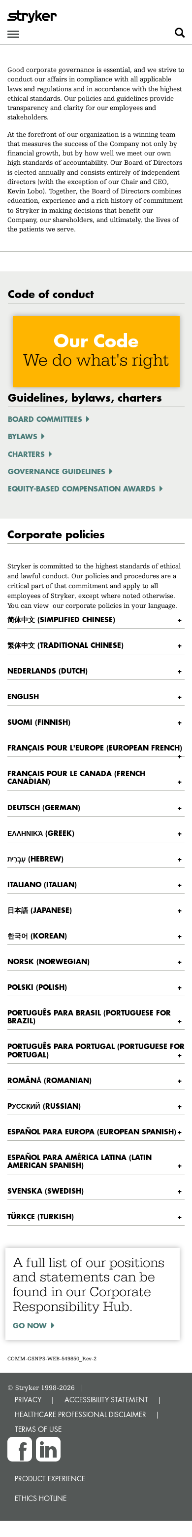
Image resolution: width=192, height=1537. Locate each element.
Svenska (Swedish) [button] (45, 1191)
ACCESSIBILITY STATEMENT (106, 1399)
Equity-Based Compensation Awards (82, 488)
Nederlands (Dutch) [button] (47, 670)
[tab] (96, 619)
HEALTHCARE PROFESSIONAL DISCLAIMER (80, 1414)
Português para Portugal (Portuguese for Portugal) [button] (96, 1050)
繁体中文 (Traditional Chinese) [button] (65, 645)
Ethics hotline (40, 1498)
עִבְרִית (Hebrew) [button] (35, 858)
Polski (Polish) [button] (37, 987)
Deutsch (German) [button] (43, 807)
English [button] (23, 696)
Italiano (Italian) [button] (42, 884)
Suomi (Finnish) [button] (38, 722)
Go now (30, 1325)
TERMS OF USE (38, 1429)
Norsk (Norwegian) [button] (48, 961)
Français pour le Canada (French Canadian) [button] (76, 777)
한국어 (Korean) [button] (37, 935)
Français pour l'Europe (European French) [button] (94, 747)
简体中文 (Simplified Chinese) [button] (61, 619)
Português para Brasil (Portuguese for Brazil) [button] (89, 1016)
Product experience (50, 1478)
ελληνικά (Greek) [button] (40, 833)
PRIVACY (28, 1399)
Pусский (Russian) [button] (44, 1106)
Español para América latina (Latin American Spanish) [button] (79, 1161)
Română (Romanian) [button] (49, 1080)
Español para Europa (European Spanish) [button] (91, 1131)
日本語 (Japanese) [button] (39, 910)
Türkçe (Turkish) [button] (40, 1216)
